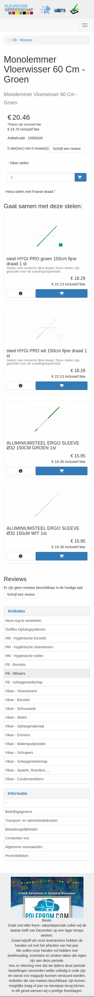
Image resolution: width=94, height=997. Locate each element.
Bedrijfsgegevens (18, 812)
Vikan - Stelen (16, 717)
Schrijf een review (67, 149)
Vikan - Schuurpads (20, 709)
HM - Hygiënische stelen (24, 656)
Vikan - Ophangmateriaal (24, 726)
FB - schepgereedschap (24, 682)
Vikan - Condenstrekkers (24, 779)
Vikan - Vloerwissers (21, 691)
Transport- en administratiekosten (31, 820)
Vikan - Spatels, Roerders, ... (27, 770)
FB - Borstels (15, 665)
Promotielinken (17, 856)
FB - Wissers (15, 673)
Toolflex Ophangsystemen (25, 629)
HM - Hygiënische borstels (25, 638)
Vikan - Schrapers (19, 753)
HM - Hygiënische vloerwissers (29, 647)
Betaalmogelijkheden (21, 829)
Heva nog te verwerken (23, 621)
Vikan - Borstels (17, 700)
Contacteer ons (17, 838)
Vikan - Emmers (17, 735)
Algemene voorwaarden (23, 847)
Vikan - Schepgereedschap (26, 761)
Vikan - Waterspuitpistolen (25, 744)
